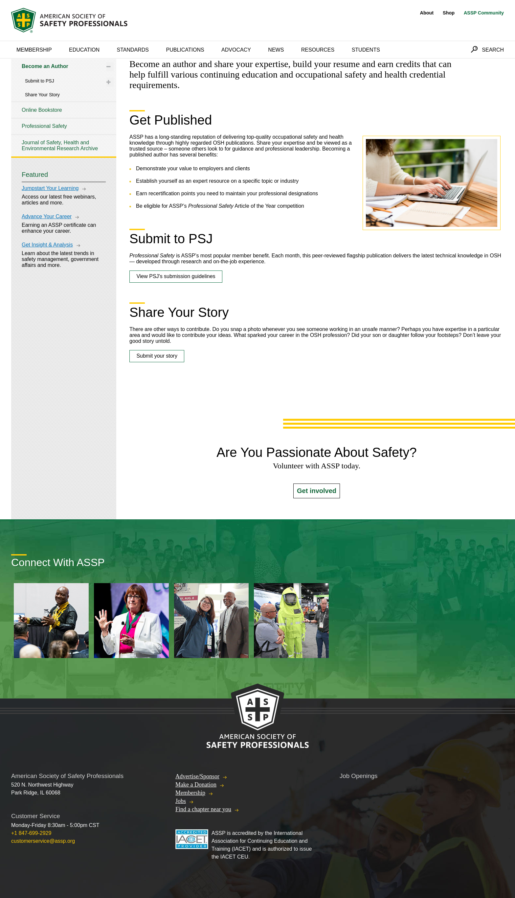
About (427, 12)
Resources (317, 50)
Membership (34, 50)
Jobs (180, 801)
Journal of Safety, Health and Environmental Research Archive (60, 145)
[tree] (63, 107)
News (276, 50)
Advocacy (236, 50)
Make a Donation (195, 784)
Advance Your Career (47, 216)
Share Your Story (42, 94)
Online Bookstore (42, 110)
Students (366, 50)
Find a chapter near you (203, 809)
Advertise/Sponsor (197, 776)
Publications (185, 50)
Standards (133, 50)
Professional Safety (44, 126)
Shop (449, 12)
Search (493, 50)
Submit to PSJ (39, 80)
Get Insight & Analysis (47, 245)
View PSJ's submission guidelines (175, 276)
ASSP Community (484, 12)
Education (84, 50)
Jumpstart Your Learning (50, 188)
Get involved (316, 490)
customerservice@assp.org (43, 841)
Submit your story (156, 356)
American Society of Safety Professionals (70, 20)
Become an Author (45, 66)
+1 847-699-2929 (31, 833)
